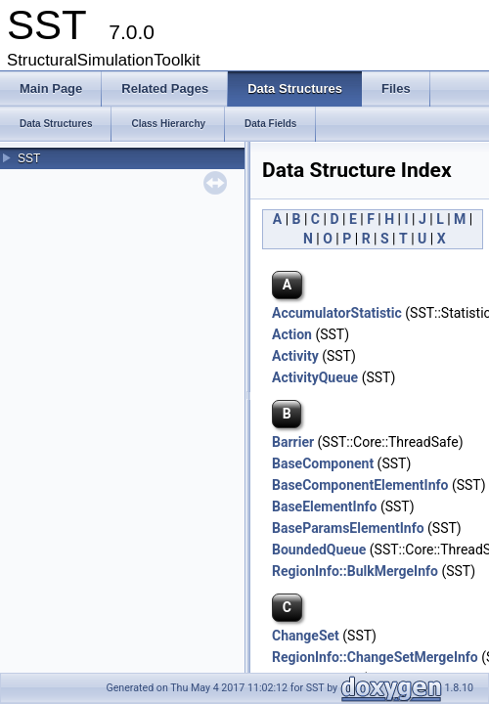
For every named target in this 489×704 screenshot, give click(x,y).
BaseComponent (323, 463)
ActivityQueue (315, 377)
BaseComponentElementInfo (360, 485)
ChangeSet (305, 635)
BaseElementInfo (324, 506)
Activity (295, 356)
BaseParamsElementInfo (348, 528)
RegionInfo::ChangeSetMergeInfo (375, 657)
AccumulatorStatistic (337, 313)
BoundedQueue (319, 549)
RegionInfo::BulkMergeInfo (355, 571)
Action (292, 334)
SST (29, 158)
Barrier (293, 442)
